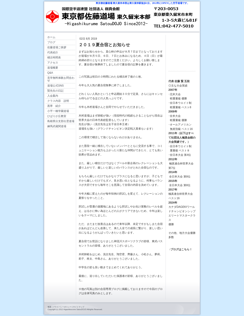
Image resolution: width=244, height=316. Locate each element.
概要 (49, 307)
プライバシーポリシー (62, 307)
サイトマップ (78, 307)
